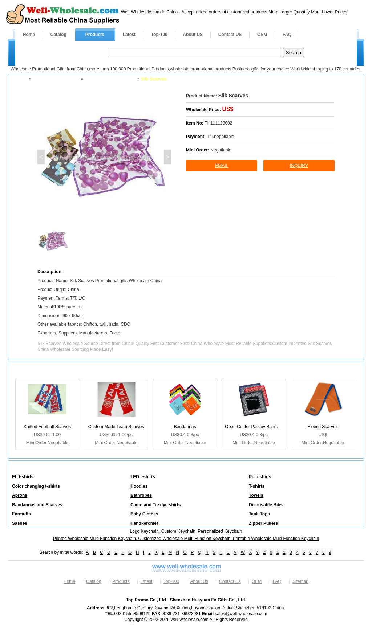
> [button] (167, 157)
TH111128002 (218, 123)
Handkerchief (144, 523)
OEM (262, 34)
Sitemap (300, 581)
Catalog (58, 34)
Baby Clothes (144, 513)
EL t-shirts (22, 476)
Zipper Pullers (263, 523)
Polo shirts (260, 476)
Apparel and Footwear (55, 79)
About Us (199, 581)
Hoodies (138, 486)
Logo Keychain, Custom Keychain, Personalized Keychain (186, 531)
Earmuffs (21, 513)
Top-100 (159, 34)
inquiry (299, 165)
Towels (256, 495)
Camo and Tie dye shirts (155, 504)
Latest (129, 34)
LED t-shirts (142, 476)
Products (94, 34)
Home (29, 34)
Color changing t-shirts (36, 486)
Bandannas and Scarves (109, 79)
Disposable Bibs (266, 504)
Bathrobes (141, 495)
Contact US (230, 34)
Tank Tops (259, 513)
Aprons (19, 495)
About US (193, 34)
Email (221, 165)
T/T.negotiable (220, 136)
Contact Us (229, 581)
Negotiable (220, 150)
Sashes (19, 523)
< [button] (41, 157)
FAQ (287, 34)
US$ (227, 109)
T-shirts (256, 486)
